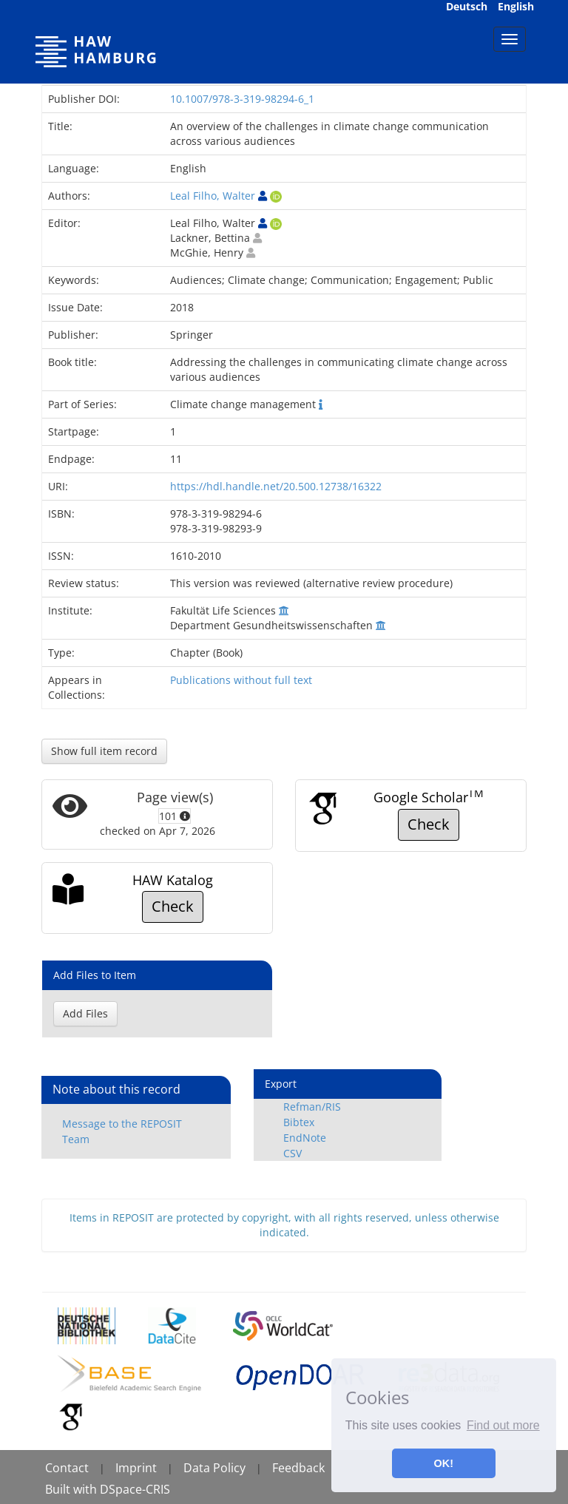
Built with (72, 1489)
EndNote (304, 1138)
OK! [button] (443, 1463)
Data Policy (214, 1468)
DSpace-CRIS (135, 1489)
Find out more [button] (503, 1425)
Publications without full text (241, 680)
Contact (67, 1468)
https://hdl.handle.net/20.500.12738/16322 (276, 486)
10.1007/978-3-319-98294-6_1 (242, 99)
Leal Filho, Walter (212, 196)
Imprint (136, 1468)
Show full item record (104, 751)
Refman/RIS (312, 1107)
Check (429, 824)
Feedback (298, 1468)
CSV (292, 1153)
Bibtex (298, 1122)
